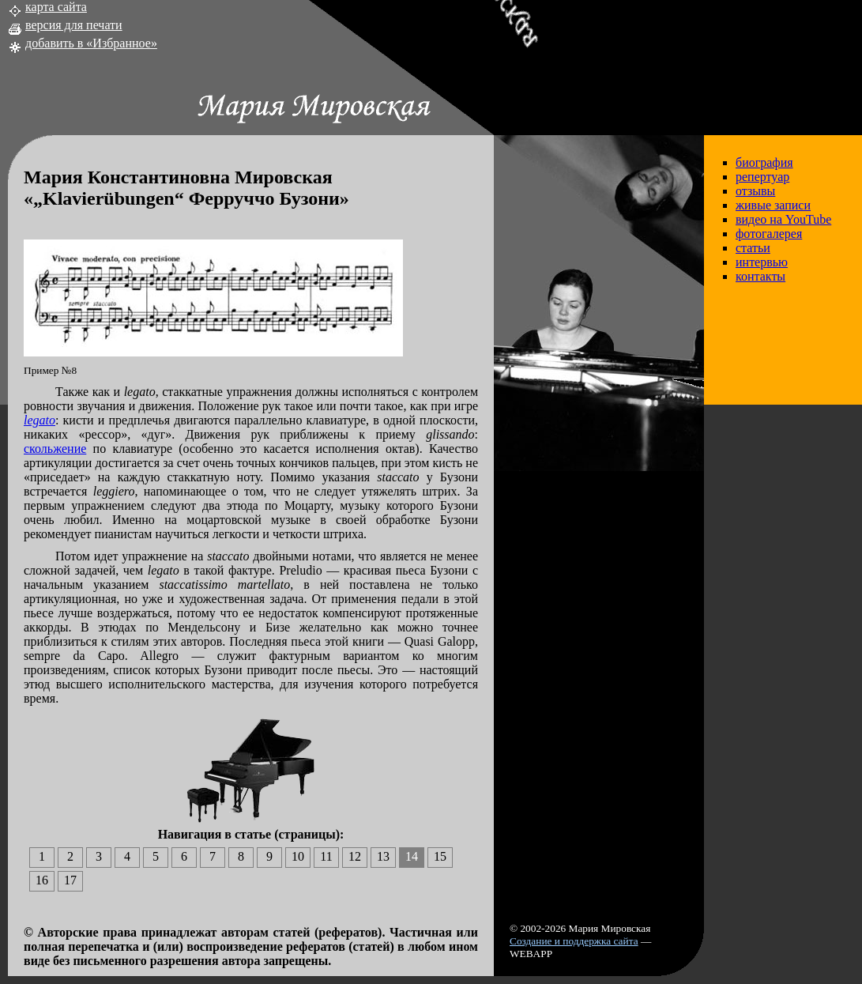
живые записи (773, 205)
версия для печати (73, 25)
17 (70, 880)
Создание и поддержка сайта (574, 941)
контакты (760, 276)
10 (298, 856)
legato (39, 420)
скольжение (55, 448)
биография (764, 162)
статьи (753, 247)
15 (440, 856)
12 (354, 856)
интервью (762, 262)
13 (383, 856)
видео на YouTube (783, 219)
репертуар (762, 176)
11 (326, 856)
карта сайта (56, 6)
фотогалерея (769, 233)
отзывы (755, 191)
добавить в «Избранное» (91, 43)
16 (42, 880)
